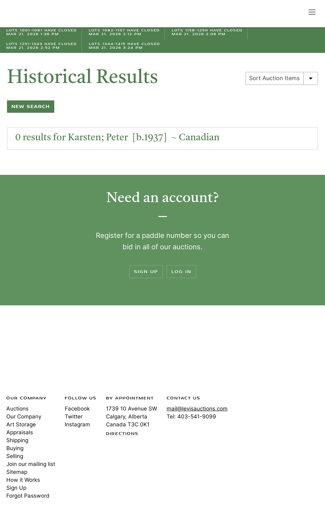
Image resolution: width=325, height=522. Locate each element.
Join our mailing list (30, 464)
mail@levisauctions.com (197, 408)
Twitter (74, 416)
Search (298, 11)
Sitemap (16, 472)
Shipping (17, 440)
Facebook (77, 408)
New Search (30, 106)
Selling (14, 456)
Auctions (17, 408)
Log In (181, 271)
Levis (27, 352)
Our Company (23, 416)
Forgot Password (28, 496)
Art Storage (21, 424)
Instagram (77, 424)
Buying (14, 448)
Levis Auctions (28, 13)
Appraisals (19, 432)
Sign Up (146, 271)
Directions (122, 434)
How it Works (23, 480)
